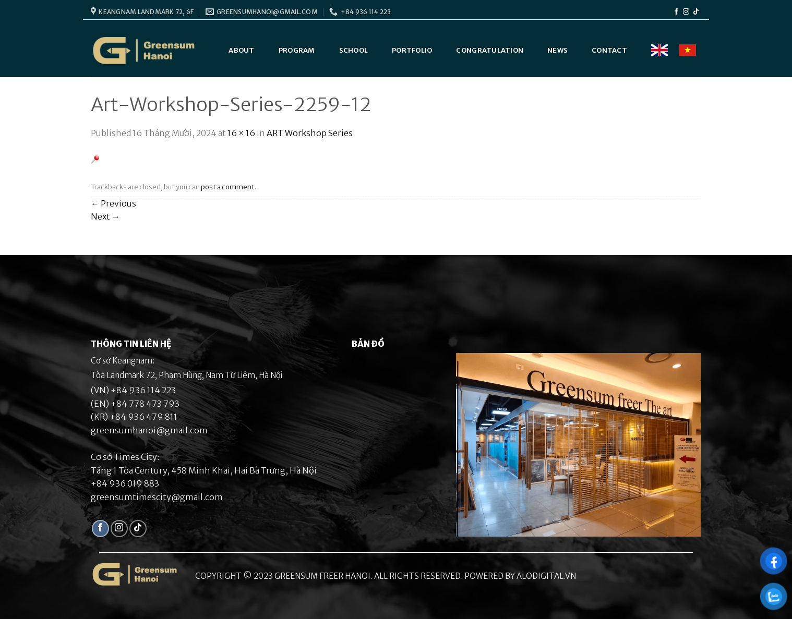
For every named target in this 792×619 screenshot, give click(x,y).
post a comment (228, 187)
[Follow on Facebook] (676, 12)
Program (297, 50)
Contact (609, 50)
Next (105, 216)
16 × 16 (241, 133)
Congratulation (489, 50)
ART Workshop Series (310, 133)
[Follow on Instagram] (686, 12)
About (241, 50)
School (353, 50)
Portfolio (412, 50)
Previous (113, 203)
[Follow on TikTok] (696, 12)
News (557, 50)
